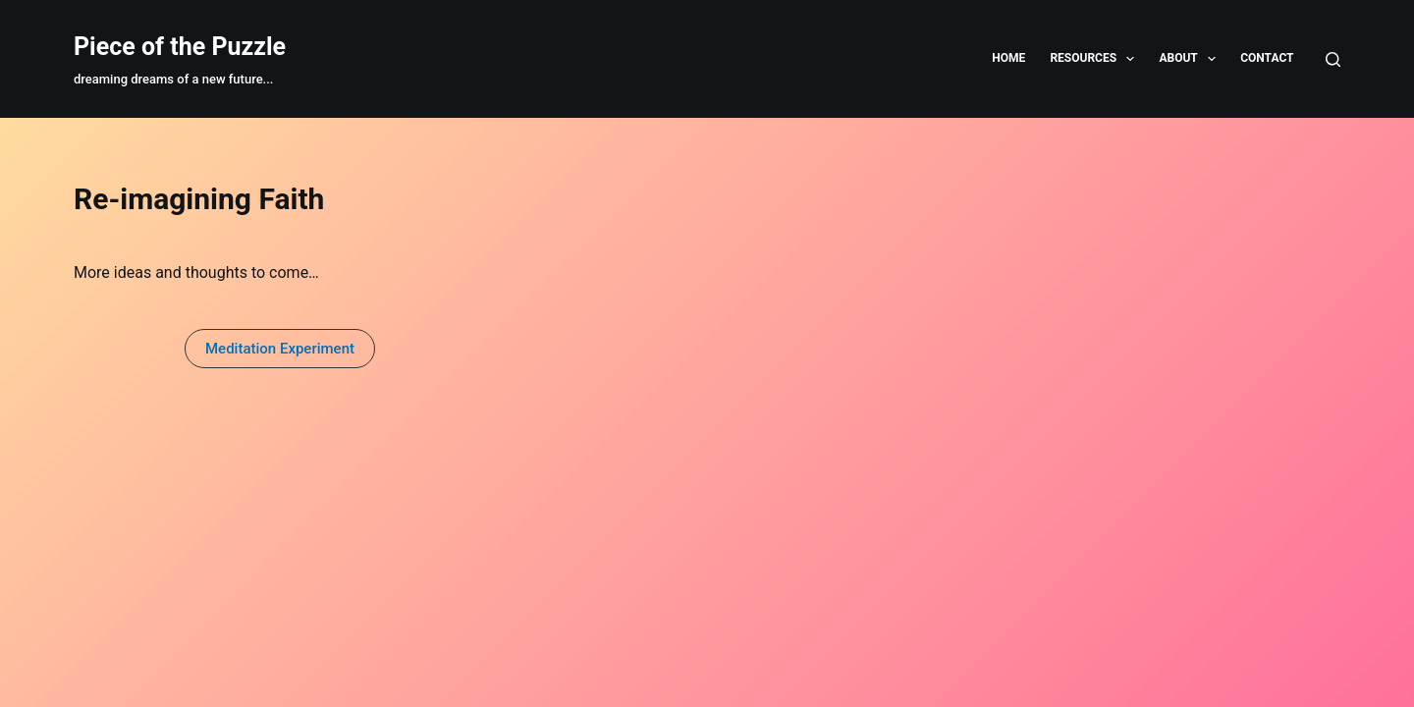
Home (1008, 58)
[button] (280, 348)
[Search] (1333, 59)
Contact (1266, 58)
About (1191, 59)
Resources (1096, 59)
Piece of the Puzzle (180, 46)
